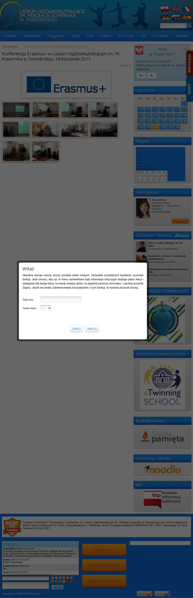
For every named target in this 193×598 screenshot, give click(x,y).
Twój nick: (28, 299)
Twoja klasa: (29, 308)
